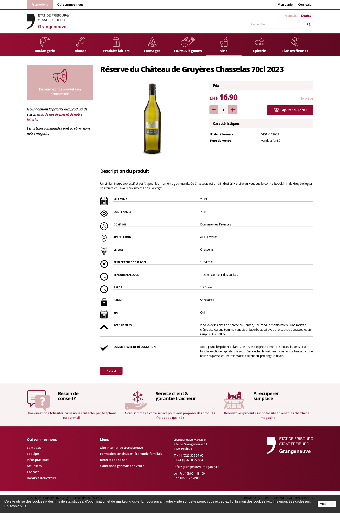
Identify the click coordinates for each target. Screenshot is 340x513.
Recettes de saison (113, 460)
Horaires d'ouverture (42, 478)
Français (290, 15)
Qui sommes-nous (70, 4)
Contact (33, 472)
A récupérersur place (266, 395)
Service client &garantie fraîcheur (176, 395)
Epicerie (259, 45)
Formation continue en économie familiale (131, 454)
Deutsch (307, 15)
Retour (111, 370)
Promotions (39, 4)
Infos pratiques (38, 460)
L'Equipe (33, 454)
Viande (81, 45)
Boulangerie (45, 45)
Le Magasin (35, 448)
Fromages (152, 45)
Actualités (34, 466)
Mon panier (286, 4)
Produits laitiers (116, 45)
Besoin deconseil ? (68, 395)
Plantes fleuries (295, 45)
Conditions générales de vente (122, 466)
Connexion (305, 4)
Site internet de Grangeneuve (121, 448)
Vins (224, 45)
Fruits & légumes (188, 45)
